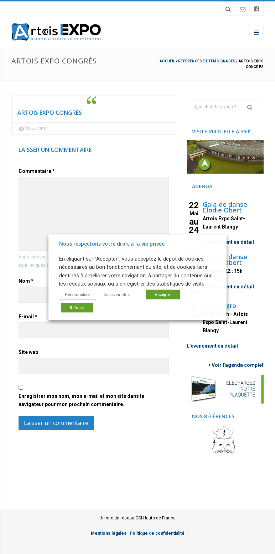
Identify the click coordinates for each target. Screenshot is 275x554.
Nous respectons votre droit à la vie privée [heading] (112, 243)
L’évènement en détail (228, 242)
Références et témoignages (206, 61)
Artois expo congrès (49, 113)
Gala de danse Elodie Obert (225, 207)
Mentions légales (108, 533)
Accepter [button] (163, 294)
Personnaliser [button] (78, 294)
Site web (28, 352)
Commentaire (37, 171)
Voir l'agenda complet (236, 365)
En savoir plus (117, 294)
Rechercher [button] (252, 107)
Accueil (167, 61)
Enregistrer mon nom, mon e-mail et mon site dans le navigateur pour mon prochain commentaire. (81, 400)
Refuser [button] (77, 307)
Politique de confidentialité (157, 533)
